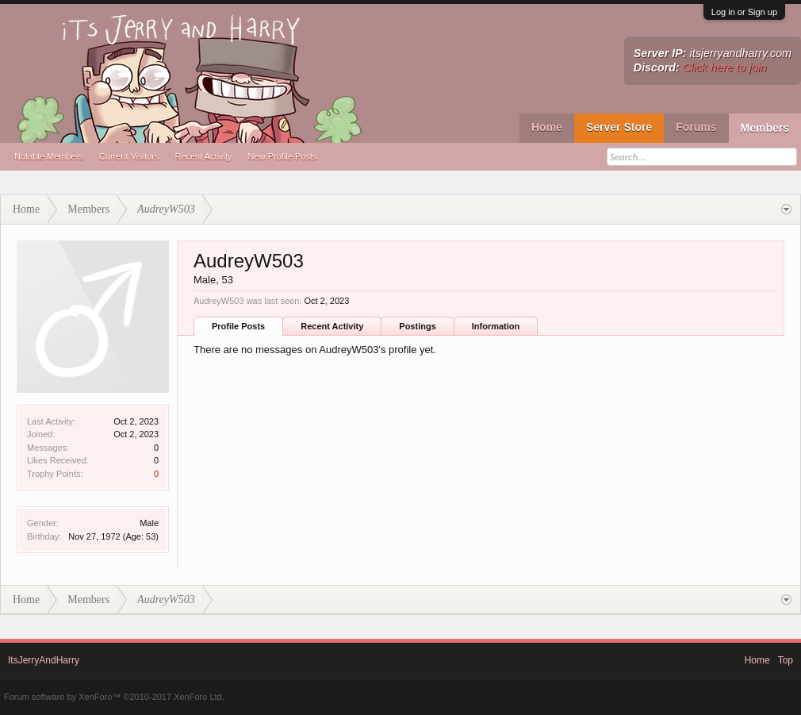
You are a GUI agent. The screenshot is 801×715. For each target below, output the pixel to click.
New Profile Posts (282, 156)
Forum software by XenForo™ (114, 697)
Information (496, 326)
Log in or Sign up (744, 12)
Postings (417, 326)
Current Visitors (129, 156)
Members (765, 127)
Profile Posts (238, 326)
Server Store (619, 127)
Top (785, 660)
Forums (696, 127)
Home (546, 127)
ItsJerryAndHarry (43, 660)
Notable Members (48, 156)
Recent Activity (203, 156)
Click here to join (725, 67)
